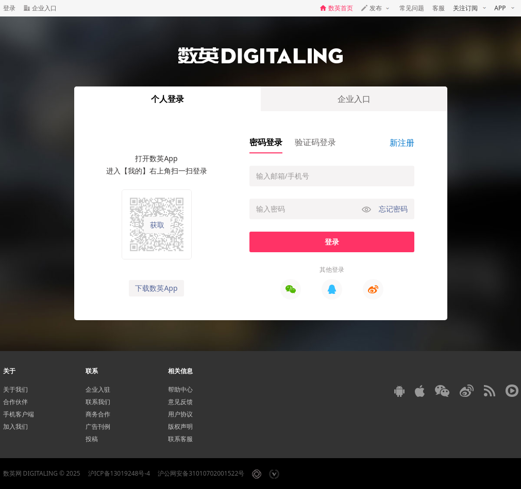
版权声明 (180, 426)
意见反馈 (180, 401)
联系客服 (180, 438)
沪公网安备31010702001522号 (201, 473)
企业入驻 (98, 389)
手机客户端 (18, 414)
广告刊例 (98, 426)
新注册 (402, 142)
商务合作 (98, 414)
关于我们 (15, 389)
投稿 (92, 438)
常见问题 (411, 8)
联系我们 (98, 401)
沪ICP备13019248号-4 (119, 473)
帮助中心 (180, 389)
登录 (9, 8)
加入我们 (15, 426)
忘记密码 (393, 209)
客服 (438, 8)
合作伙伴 (15, 401)
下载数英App (156, 288)
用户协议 (180, 414)
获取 (157, 225)
